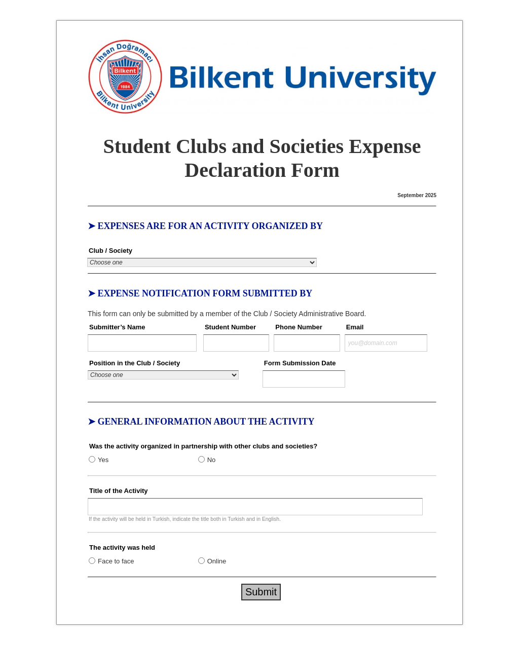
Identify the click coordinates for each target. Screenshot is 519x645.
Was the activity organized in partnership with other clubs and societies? (203, 446)
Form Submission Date (300, 363)
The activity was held (122, 547)
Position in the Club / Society (134, 363)
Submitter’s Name (117, 327)
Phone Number (298, 327)
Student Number (230, 327)
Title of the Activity (118, 491)
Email (355, 327)
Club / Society (110, 250)
